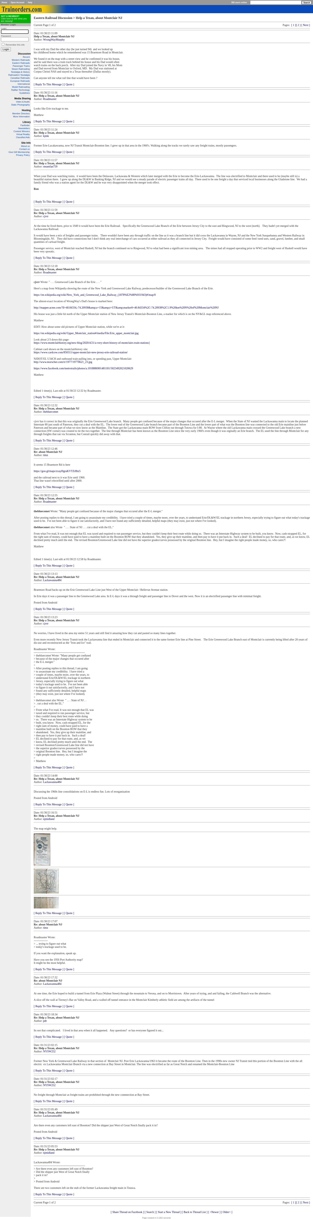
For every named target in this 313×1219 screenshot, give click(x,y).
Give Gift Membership (19, 152)
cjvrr (45, 216)
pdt (45, 1020)
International (24, 84)
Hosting (26, 110)
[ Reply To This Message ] (48, 84)
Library (27, 122)
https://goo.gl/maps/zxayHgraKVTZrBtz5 (57, 471)
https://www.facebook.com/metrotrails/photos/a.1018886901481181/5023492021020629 (83, 368)
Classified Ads (23, 137)
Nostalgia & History (20, 72)
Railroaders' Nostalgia (19, 75)
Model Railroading (21, 87)
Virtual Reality (23, 134)
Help (30, 2)
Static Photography (20, 105)
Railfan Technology (20, 90)
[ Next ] (305, 25)
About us (25, 146)
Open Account (17, 2)
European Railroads (20, 81)
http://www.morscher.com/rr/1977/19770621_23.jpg (63, 362)
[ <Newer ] (214, 1212)
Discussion (24, 53)
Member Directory (21, 113)
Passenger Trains (21, 66)
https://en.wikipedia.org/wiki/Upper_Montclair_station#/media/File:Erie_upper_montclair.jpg (86, 333)
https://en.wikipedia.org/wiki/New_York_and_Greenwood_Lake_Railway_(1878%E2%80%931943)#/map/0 (95, 294)
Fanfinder (25, 125)
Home (4, 2)
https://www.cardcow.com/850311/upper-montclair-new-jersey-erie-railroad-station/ (81, 352)
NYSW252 (49, 1051)
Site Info (26, 142)
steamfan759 (50, 166)
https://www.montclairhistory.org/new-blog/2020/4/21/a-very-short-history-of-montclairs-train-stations (91, 342)
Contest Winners (22, 131)
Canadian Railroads (20, 78)
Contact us (24, 149)
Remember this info (15, 45)
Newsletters (24, 128)
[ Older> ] (226, 1212)
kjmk (46, 135)
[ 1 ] (293, 25)
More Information (21, 116)
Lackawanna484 (52, 580)
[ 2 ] (298, 25)
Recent (26, 57)
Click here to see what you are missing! (14, 18)
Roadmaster (49, 99)
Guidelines (24, 93)
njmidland (48, 819)
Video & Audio (23, 102)
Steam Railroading (21, 69)
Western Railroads (21, 60)
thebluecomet (50, 411)
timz (45, 455)
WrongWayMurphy (54, 39)
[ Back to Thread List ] (194, 1212)
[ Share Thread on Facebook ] (127, 1212)
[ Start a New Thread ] (168, 1212)
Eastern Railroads (21, 63)
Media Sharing (22, 98)
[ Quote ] (69, 84)
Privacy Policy (23, 155)
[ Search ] (150, 1212)
